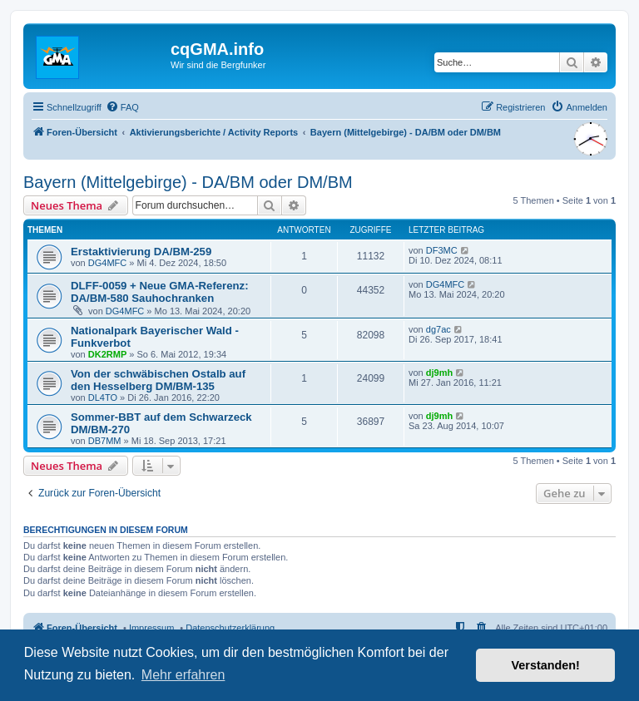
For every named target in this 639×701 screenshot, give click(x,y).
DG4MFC (107, 263)
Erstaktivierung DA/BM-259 (141, 251)
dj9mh (439, 373)
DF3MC (442, 250)
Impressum (151, 628)
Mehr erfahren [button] (183, 675)
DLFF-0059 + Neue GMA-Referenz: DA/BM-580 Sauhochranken (160, 291)
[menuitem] (122, 107)
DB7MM (104, 441)
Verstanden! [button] (546, 665)
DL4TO (102, 397)
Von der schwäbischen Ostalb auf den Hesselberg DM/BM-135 (158, 380)
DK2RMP (107, 354)
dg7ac (438, 329)
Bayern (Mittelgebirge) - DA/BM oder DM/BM (188, 182)
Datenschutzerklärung (230, 628)
